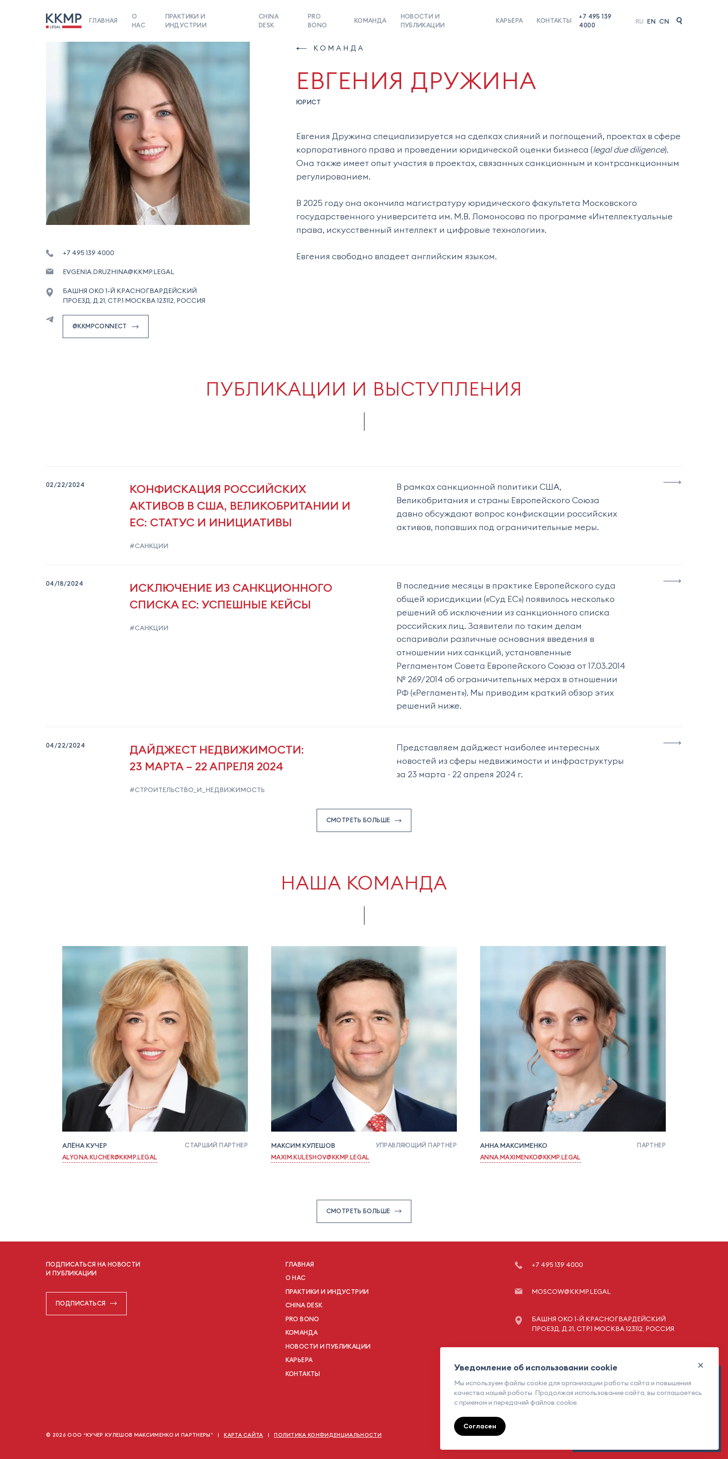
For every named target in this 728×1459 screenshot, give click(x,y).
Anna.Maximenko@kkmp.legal (530, 1157)
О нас (296, 1277)
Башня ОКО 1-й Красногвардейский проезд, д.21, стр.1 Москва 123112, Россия (134, 296)
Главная (103, 20)
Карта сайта (243, 1435)
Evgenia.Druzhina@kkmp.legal (118, 272)
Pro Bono (302, 1319)
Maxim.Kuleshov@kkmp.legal (320, 1157)
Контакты (554, 20)
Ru (640, 21)
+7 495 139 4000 (595, 21)
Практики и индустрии (327, 1291)
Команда (370, 20)
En (651, 21)
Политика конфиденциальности (328, 1435)
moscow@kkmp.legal (571, 1291)
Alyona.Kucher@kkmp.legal (109, 1157)
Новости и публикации (328, 1346)
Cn (664, 21)
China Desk (304, 1305)
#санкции (149, 546)
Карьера (509, 20)
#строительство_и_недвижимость (197, 790)
